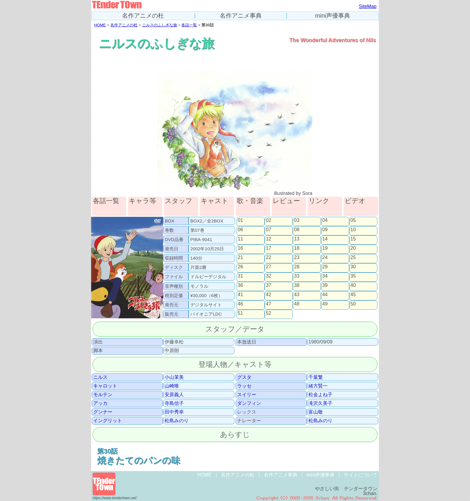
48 (296, 304)
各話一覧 (189, 25)
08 (296, 229)
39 (325, 285)
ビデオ (355, 201)
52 (268, 313)
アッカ (100, 403)
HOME (100, 25)
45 (353, 294)
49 (325, 304)
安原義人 (174, 394)
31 (240, 276)
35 (353, 276)
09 (325, 229)
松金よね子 (320, 394)
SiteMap (367, 6)
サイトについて (360, 474)
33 (296, 276)
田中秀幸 (174, 412)
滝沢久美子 (320, 403)
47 (268, 304)
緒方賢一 (318, 386)
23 (296, 257)
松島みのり (177, 420)
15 (353, 239)
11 (240, 239)
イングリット (107, 420)
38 (296, 285)
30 (353, 266)
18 (296, 248)
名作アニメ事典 (241, 16)
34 (325, 276)
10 (353, 229)
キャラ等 (142, 201)
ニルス (100, 377)
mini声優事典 (332, 16)
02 (268, 220)
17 (268, 248)
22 (268, 257)
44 (325, 294)
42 (268, 294)
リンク (319, 201)
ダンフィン (249, 403)
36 (240, 285)
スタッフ (178, 201)
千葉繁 (315, 377)
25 (353, 257)
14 (325, 239)
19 (325, 248)
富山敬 (315, 412)
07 (268, 229)
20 (353, 248)
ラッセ (244, 386)
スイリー (246, 394)
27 (268, 266)
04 (325, 220)
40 (353, 285)
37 (268, 285)
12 (268, 239)
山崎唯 (172, 386)
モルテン (102, 394)
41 (240, 294)
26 (240, 266)
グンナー (102, 412)
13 (296, 239)
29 (325, 266)
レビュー (286, 201)
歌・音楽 (250, 201)
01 (240, 220)
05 (353, 220)
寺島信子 (174, 403)
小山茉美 (174, 377)
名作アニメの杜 (143, 16)
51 (240, 313)
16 (240, 248)
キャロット (105, 386)
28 (296, 266)
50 (353, 304)
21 (240, 257)
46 (240, 304)
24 (325, 257)
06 (240, 229)
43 (296, 294)
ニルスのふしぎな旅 (159, 25)
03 (296, 220)
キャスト (214, 201)
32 (268, 276)
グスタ (244, 377)
